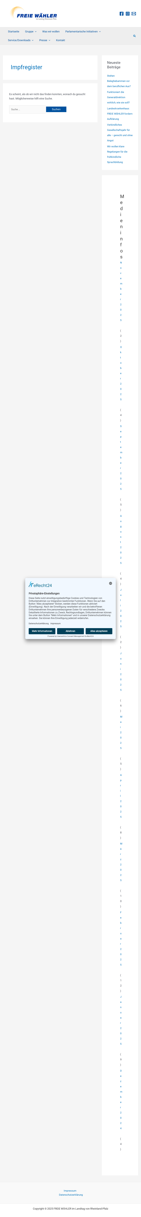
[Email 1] (134, 13)
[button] (134, 36)
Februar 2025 (121, 938)
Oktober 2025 (121, 373)
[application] (34, 31)
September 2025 (121, 457)
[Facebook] (121, 13)
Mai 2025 (121, 732)
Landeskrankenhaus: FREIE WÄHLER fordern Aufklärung (119, 113)
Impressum (56, 1190)
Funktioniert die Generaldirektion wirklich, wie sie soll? (119, 97)
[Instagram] (127, 13)
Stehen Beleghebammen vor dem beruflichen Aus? (119, 81)
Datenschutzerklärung (78, 1190)
